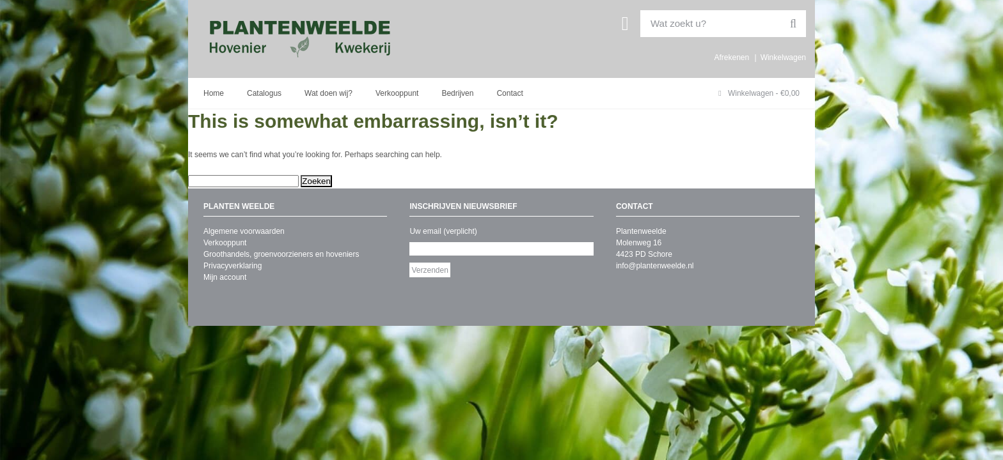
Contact (509, 93)
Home (213, 93)
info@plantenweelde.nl (655, 265)
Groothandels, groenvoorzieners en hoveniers (281, 254)
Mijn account (224, 277)
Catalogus (264, 93)
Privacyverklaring (232, 265)
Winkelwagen (783, 57)
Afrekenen (731, 57)
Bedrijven (457, 93)
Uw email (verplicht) (443, 231)
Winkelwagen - (759, 93)
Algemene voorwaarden (244, 231)
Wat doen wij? (328, 93)
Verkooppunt (396, 93)
